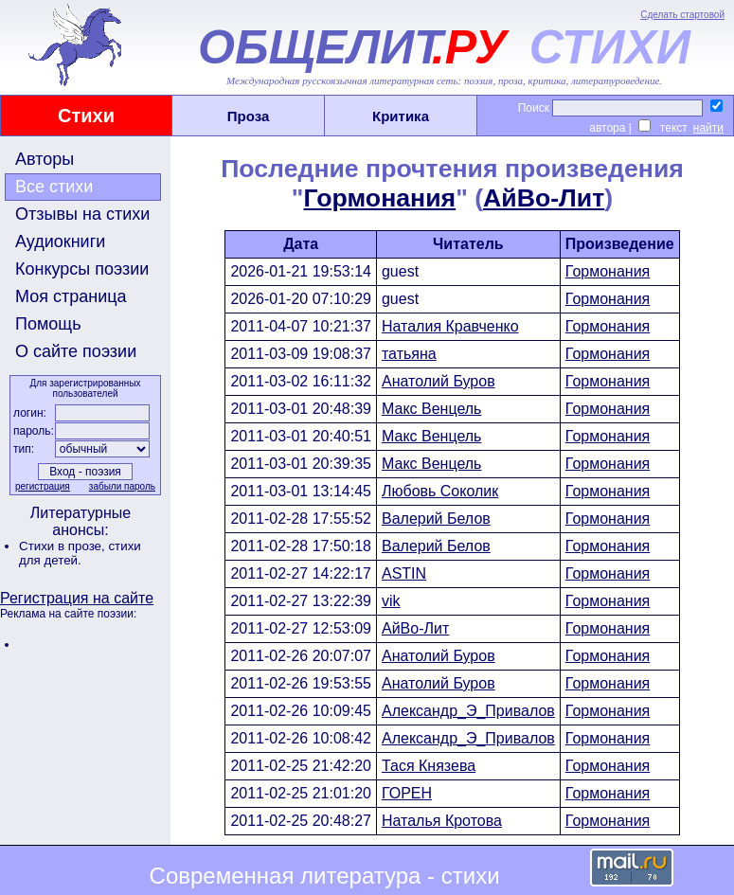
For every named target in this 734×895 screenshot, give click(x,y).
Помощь (48, 323)
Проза (248, 116)
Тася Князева (428, 766)
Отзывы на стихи (82, 214)
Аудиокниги (60, 241)
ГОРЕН (407, 793)
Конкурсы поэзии (82, 269)
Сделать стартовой (682, 14)
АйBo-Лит (543, 198)
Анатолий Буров (438, 381)
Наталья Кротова (442, 821)
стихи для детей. (80, 553)
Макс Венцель (431, 409)
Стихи (86, 115)
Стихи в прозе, (63, 546)
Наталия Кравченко (450, 326)
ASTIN (404, 573)
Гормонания (380, 198)
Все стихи (54, 186)
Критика (400, 116)
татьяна (409, 354)
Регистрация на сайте (76, 598)
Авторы (44, 159)
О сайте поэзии (75, 351)
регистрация (42, 486)
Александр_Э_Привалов (468, 711)
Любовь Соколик (440, 491)
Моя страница (71, 296)
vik (391, 601)
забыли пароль (122, 486)
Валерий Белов (436, 518)
